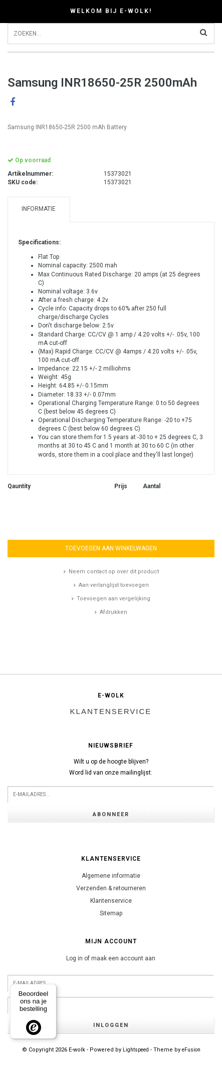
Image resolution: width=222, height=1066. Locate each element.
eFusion (191, 1049)
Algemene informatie (111, 875)
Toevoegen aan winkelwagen (111, 548)
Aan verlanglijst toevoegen (114, 585)
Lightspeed (136, 1049)
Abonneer (111, 814)
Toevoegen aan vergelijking (113, 598)
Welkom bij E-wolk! (111, 11)
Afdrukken (113, 612)
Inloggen (111, 1025)
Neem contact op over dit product (114, 571)
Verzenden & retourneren (111, 888)
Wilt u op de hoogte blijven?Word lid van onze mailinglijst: (110, 767)
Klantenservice (111, 900)
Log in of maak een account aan (110, 958)
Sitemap (111, 913)
